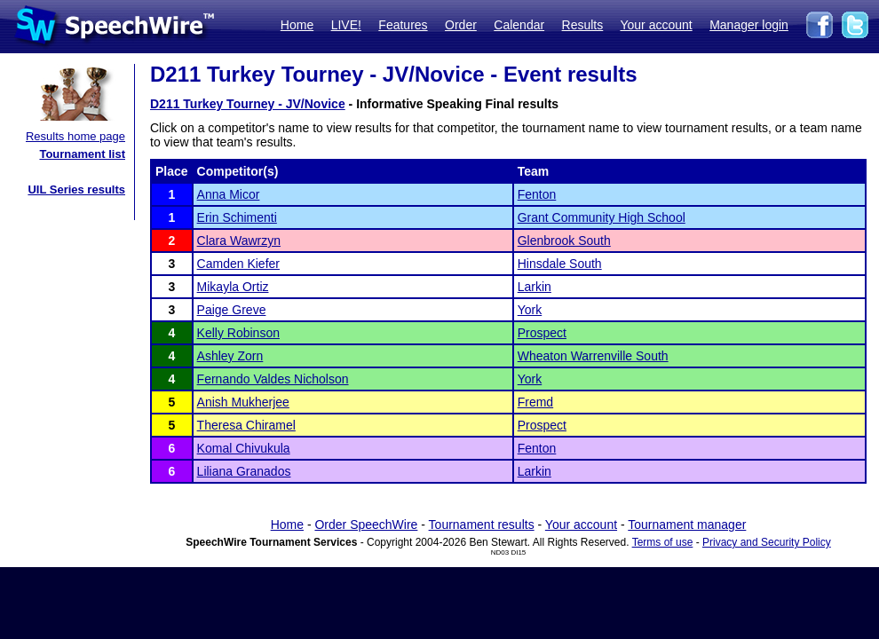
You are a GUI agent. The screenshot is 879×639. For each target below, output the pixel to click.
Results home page (75, 136)
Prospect (542, 333)
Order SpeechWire (365, 524)
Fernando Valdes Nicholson (273, 379)
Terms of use (662, 542)
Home (297, 25)
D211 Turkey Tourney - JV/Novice (247, 104)
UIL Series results (76, 189)
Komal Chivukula (243, 448)
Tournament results (482, 524)
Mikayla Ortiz (233, 287)
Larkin (534, 287)
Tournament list (82, 154)
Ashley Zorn (230, 356)
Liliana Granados (244, 471)
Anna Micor (228, 194)
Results (583, 25)
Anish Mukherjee (243, 402)
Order (461, 25)
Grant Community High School (601, 217)
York (530, 310)
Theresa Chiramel (246, 425)
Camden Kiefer (238, 263)
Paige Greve (231, 310)
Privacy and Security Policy (766, 542)
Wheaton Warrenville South (593, 356)
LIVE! (346, 25)
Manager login (748, 25)
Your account (656, 25)
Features (402, 25)
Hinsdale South (560, 263)
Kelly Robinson (238, 333)
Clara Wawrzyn (239, 240)
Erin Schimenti (237, 217)
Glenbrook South (564, 240)
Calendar (519, 25)
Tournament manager (687, 524)
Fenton (537, 194)
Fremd (535, 402)
